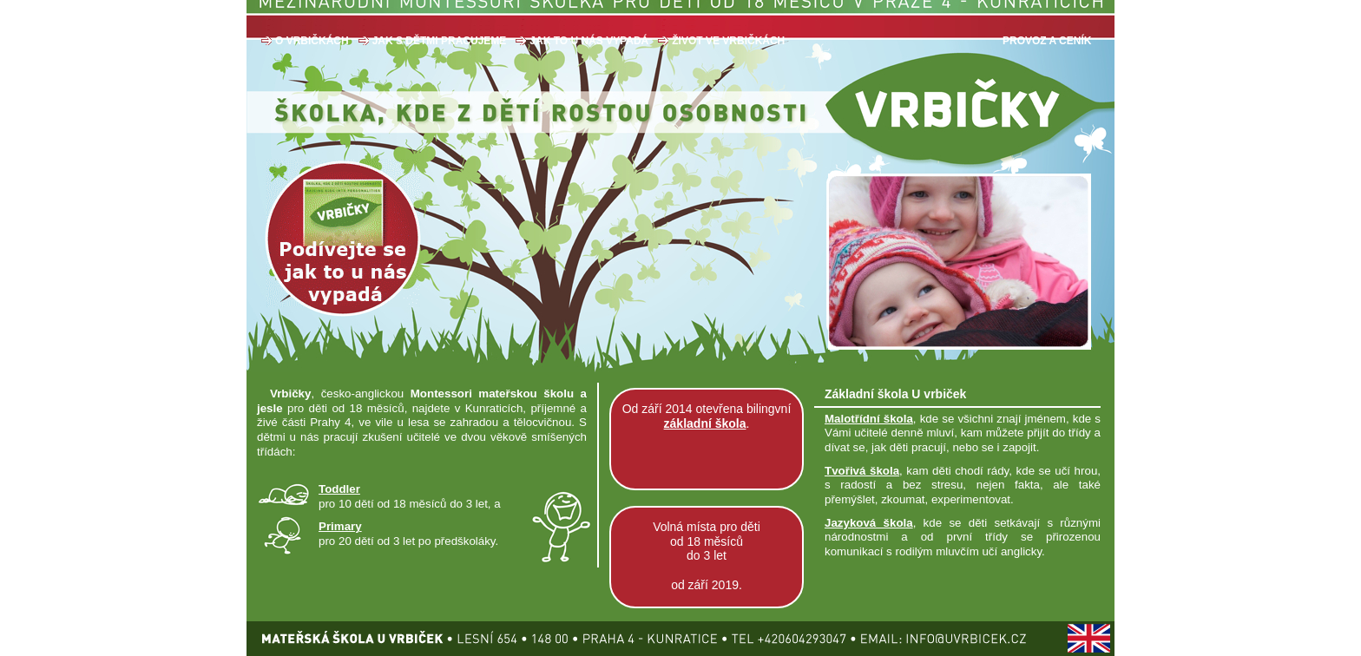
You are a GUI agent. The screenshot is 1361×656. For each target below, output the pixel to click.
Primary (340, 526)
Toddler (339, 488)
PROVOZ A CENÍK (1047, 41)
